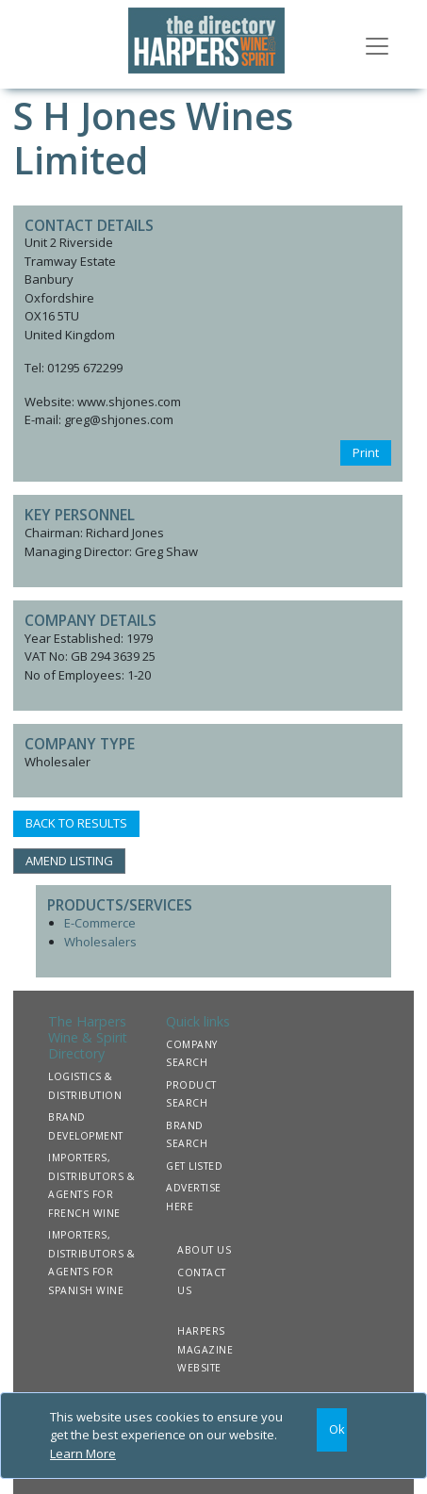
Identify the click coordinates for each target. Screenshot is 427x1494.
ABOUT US (204, 1249)
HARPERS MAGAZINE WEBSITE (205, 1349)
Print (366, 452)
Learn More (83, 1453)
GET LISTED (194, 1166)
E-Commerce (100, 922)
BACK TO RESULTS (76, 822)
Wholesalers (100, 941)
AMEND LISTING (69, 860)
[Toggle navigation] (377, 44)
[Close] (332, 1430)
